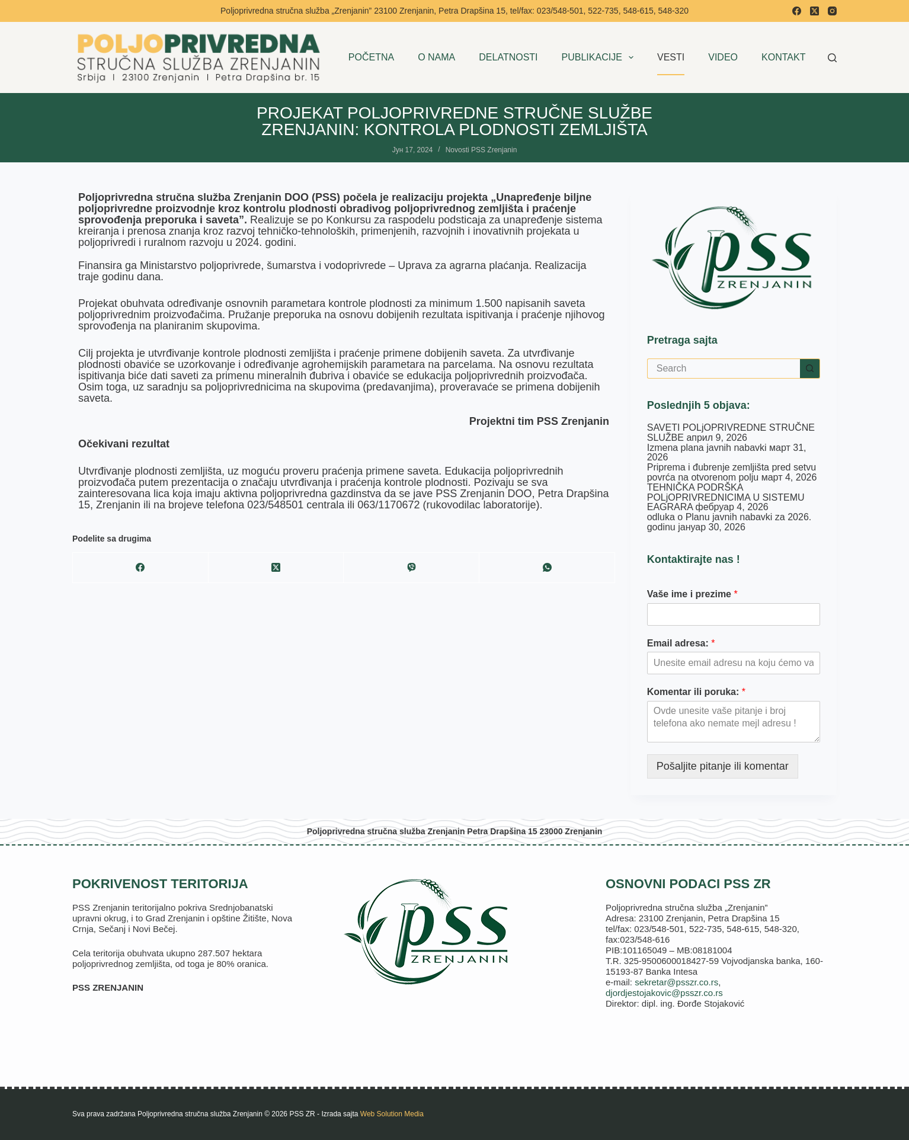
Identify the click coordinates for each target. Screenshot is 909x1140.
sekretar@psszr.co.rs (676, 982)
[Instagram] (832, 11)
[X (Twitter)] (814, 11)
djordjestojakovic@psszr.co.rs (664, 993)
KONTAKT (783, 57)
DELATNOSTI (508, 57)
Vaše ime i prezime (692, 594)
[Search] (832, 57)
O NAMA (436, 57)
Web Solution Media (392, 1114)
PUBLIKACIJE (600, 57)
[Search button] (810, 368)
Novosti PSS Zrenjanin (481, 150)
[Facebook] (796, 11)
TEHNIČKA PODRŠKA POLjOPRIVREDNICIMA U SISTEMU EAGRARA (726, 497)
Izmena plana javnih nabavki (707, 448)
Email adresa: (681, 643)
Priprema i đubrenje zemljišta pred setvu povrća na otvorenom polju (731, 472)
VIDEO (723, 57)
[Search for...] (723, 368)
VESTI (670, 57)
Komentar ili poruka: (696, 692)
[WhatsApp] (547, 568)
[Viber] (411, 568)
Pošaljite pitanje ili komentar (723, 766)
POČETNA (371, 57)
